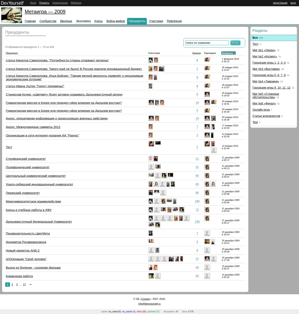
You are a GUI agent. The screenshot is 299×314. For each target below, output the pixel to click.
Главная (30, 21)
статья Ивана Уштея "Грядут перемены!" (35, 86)
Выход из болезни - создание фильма (33, 267)
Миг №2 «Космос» (264, 56)
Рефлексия (174, 21)
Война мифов (116, 21)
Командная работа (19, 276)
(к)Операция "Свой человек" (26, 259)
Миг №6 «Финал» (264, 103)
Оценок (196, 53)
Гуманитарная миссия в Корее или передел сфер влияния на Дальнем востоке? (64, 102)
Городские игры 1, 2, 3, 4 (269, 62)
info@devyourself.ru (149, 303)
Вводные (66, 21)
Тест (9, 147)
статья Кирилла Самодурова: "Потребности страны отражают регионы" (57, 60)
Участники (156, 21)
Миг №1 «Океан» (264, 50)
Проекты (44, 2)
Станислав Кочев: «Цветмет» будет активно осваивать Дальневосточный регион (64, 94)
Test (255, 122)
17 (24, 284)
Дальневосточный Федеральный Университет (39, 221)
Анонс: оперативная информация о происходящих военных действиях (57, 118)
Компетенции (60, 2)
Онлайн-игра (261, 109)
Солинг (145, 299)
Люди (33, 2)
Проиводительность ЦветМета (28, 233)
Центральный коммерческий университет (36, 175)
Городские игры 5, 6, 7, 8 (269, 75)
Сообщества (47, 21)
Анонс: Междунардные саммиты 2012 (33, 127)
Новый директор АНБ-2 (23, 250)
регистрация (280, 2)
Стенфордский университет (26, 158)
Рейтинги (76, 2)
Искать (235, 42)
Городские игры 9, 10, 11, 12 (271, 87)
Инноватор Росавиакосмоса (26, 242)
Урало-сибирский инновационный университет (39, 184)
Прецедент (12, 53)
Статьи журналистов (266, 116)
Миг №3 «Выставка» (266, 69)
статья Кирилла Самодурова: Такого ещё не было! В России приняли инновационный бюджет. (74, 69)
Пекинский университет (23, 193)
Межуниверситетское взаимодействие (33, 201)
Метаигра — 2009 (45, 11)
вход (293, 2)
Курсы (98, 21)
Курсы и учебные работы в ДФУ (28, 210)
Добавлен (227, 53)
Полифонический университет (27, 167)
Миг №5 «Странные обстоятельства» (265, 95)
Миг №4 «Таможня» (265, 81)
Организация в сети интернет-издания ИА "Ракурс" (42, 135)
